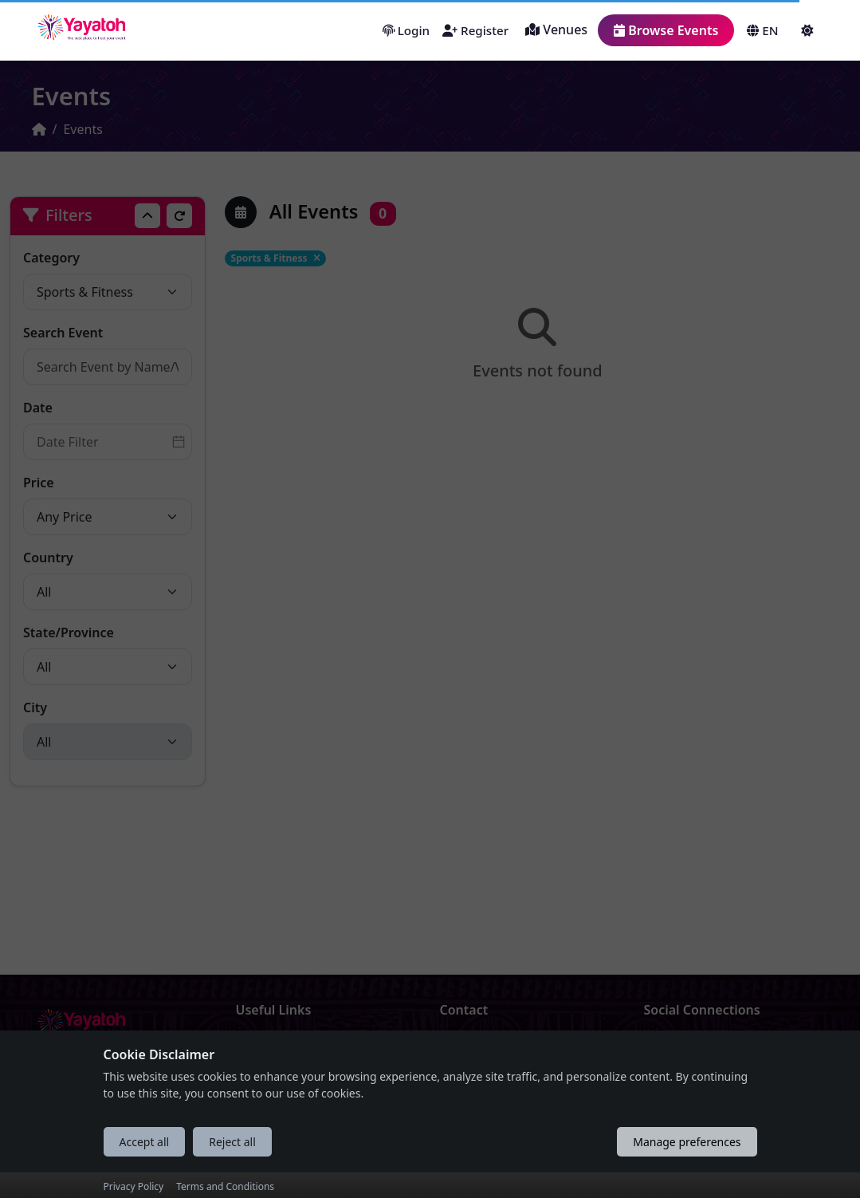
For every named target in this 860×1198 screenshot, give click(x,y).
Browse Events (666, 30)
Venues (556, 29)
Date (38, 407)
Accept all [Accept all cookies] (145, 1166)
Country (48, 557)
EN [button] (762, 30)
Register (475, 30)
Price (38, 482)
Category (51, 257)
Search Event (63, 332)
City (35, 707)
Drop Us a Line (485, 1045)
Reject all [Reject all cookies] (232, 1166)
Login (406, 30)
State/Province (68, 632)
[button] (808, 30)
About (254, 1045)
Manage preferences (686, 1166)
